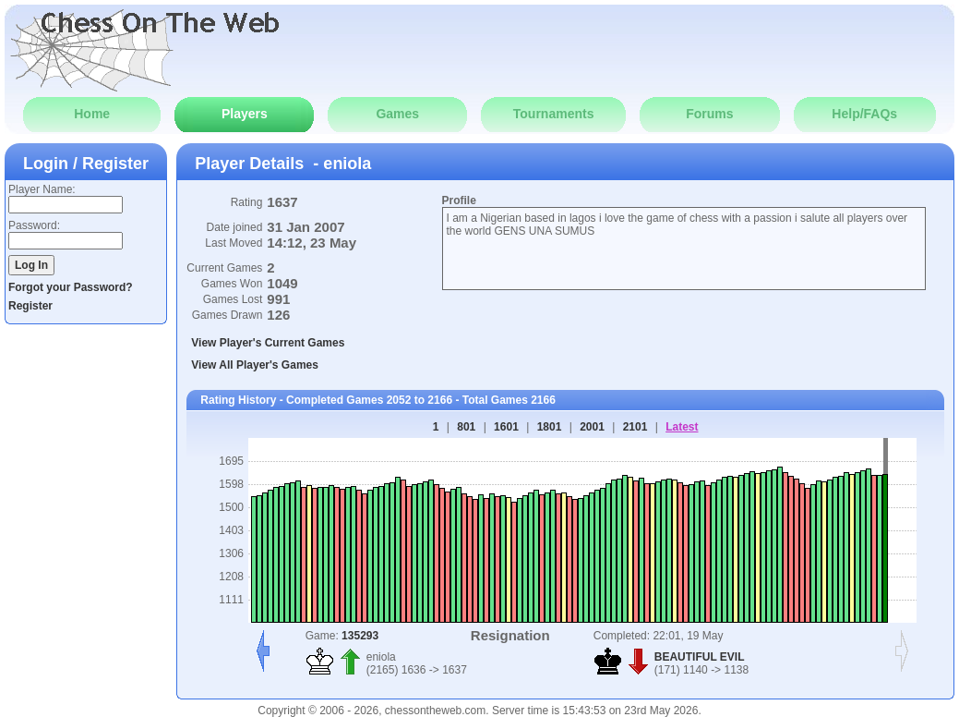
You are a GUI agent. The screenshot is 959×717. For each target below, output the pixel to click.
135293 (360, 635)
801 (466, 426)
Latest (681, 426)
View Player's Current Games (267, 342)
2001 (592, 426)
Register (30, 305)
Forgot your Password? (70, 287)
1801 (549, 426)
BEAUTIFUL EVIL (699, 656)
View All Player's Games (254, 364)
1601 (506, 426)
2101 (635, 426)
